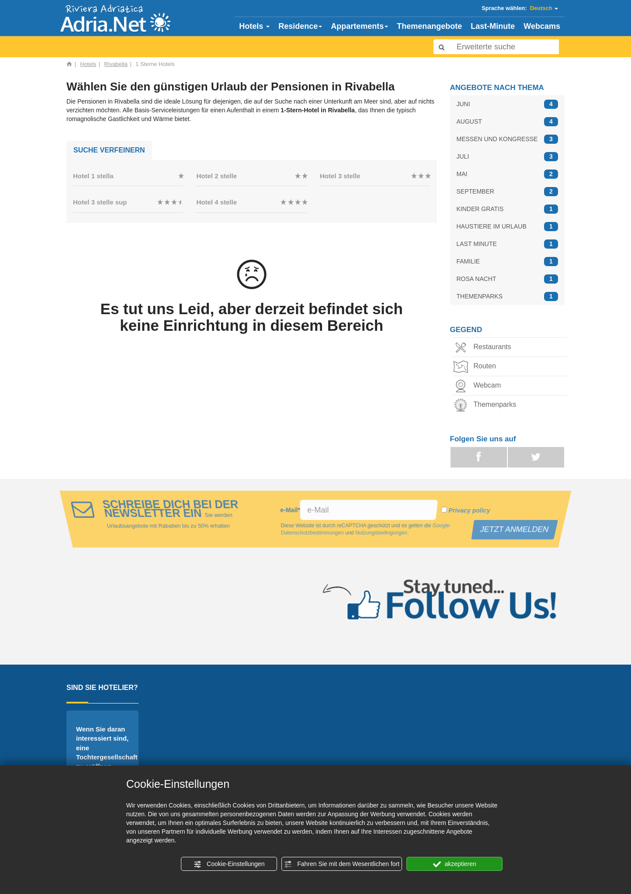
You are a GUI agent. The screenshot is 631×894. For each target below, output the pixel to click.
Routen (477, 367)
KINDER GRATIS (507, 209)
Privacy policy (468, 510)
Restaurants (484, 348)
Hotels (254, 26)
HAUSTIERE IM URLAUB (507, 226)
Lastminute (195, 759)
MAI (507, 174)
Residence (300, 26)
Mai (437, 759)
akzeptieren (454, 864)
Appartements (359, 26)
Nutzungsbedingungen (382, 533)
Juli (437, 748)
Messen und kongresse (472, 737)
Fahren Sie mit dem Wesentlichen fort (341, 864)
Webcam (479, 386)
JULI (507, 156)
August (444, 727)
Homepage (194, 716)
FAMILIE (507, 261)
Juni (438, 716)
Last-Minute (493, 26)
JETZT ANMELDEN (515, 529)
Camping (319, 716)
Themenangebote (429, 26)
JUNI (507, 104)
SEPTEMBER (507, 191)
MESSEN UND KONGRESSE (507, 139)
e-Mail (290, 509)
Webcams (542, 26)
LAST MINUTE (507, 244)
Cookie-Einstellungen (229, 864)
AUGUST (507, 121)
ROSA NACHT (507, 279)
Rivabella (115, 64)
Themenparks (487, 405)
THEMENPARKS (507, 296)
